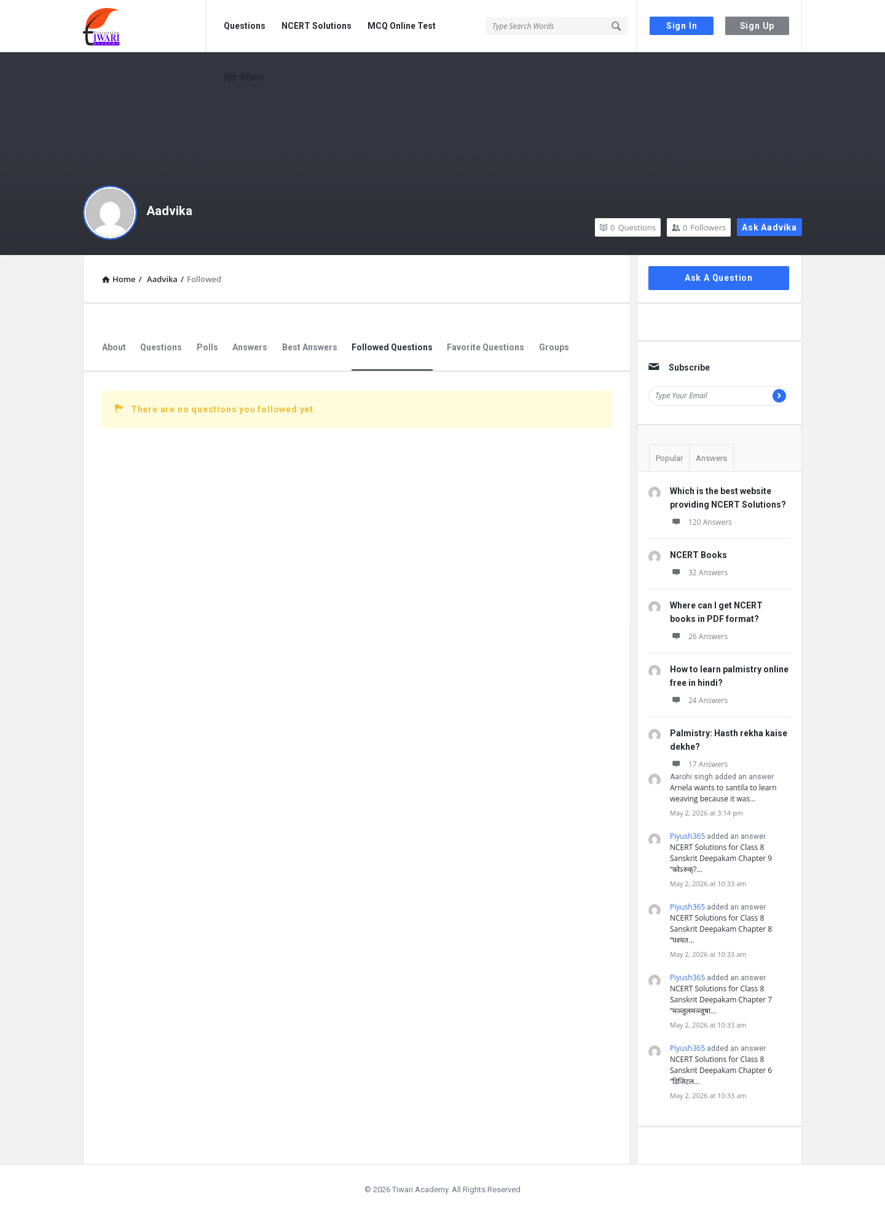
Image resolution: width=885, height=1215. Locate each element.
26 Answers (699, 636)
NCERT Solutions (316, 26)
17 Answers (699, 764)
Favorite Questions (485, 347)
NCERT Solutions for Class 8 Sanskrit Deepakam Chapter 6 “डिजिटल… (721, 1070)
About (114, 347)
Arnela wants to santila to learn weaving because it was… (723, 793)
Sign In (682, 26)
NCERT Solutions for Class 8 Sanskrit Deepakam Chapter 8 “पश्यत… (721, 929)
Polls (207, 347)
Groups (554, 347)
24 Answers (699, 700)
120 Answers (701, 522)
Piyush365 (687, 836)
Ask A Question (719, 278)
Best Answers (309, 347)
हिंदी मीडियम (243, 78)
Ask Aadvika (769, 227)
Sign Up (757, 26)
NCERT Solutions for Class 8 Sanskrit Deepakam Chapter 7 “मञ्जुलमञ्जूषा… (721, 999)
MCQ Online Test (402, 26)
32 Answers (699, 572)
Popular (669, 458)
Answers (249, 347)
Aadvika (169, 210)
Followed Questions (392, 347)
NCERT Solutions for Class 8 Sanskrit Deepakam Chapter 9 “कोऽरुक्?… (721, 858)
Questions (245, 26)
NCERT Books (698, 555)
